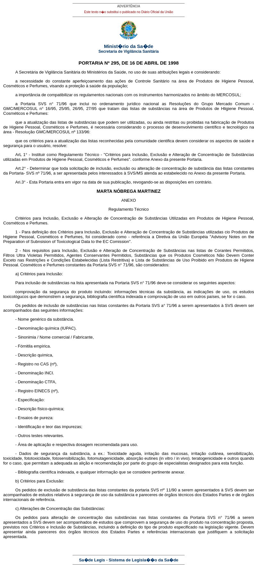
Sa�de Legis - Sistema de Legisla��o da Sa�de (129, 560)
